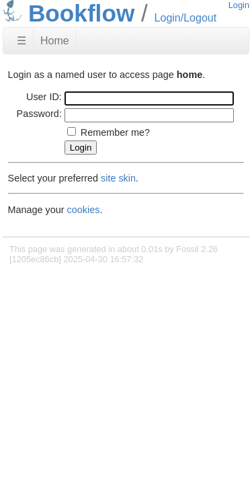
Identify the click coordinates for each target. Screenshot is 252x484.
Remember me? (115, 132)
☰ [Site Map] (21, 40)
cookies (83, 209)
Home (54, 40)
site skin (118, 178)
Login (238, 5)
